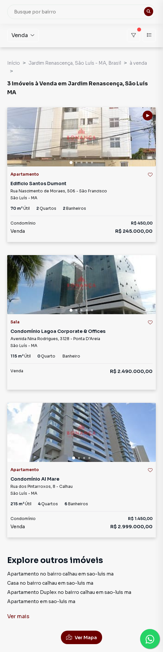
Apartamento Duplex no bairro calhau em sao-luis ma (69, 592)
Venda (22, 35)
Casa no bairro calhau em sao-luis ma (50, 583)
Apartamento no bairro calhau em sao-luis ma (60, 574)
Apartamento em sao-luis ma (41, 601)
